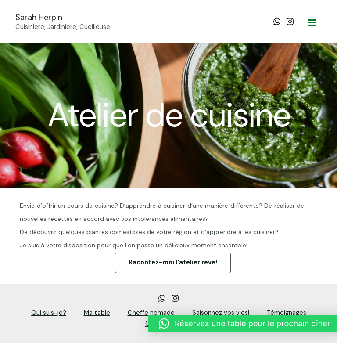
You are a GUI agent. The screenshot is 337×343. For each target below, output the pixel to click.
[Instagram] (290, 21)
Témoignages (286, 313)
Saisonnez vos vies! (220, 313)
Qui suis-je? (48, 313)
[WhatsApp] (277, 21)
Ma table (97, 313)
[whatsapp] (162, 298)
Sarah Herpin (38, 17)
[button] (173, 263)
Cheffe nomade (151, 313)
